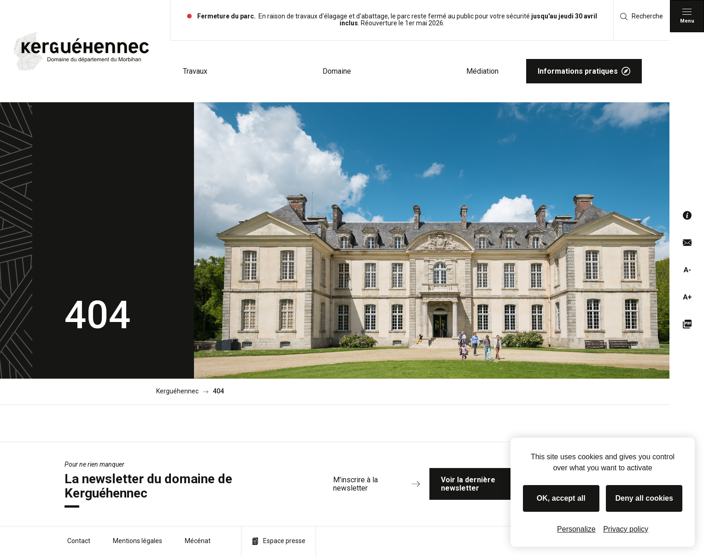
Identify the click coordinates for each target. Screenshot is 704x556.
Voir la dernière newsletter (498, 483)
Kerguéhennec (177, 391)
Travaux (195, 71)
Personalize (576, 529)
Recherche (641, 16)
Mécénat (198, 540)
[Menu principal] (687, 16)
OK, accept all (561, 498)
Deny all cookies (644, 498)
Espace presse (278, 541)
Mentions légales (137, 540)
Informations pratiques (584, 71)
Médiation (482, 71)
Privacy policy (625, 529)
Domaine (337, 71)
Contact (78, 540)
